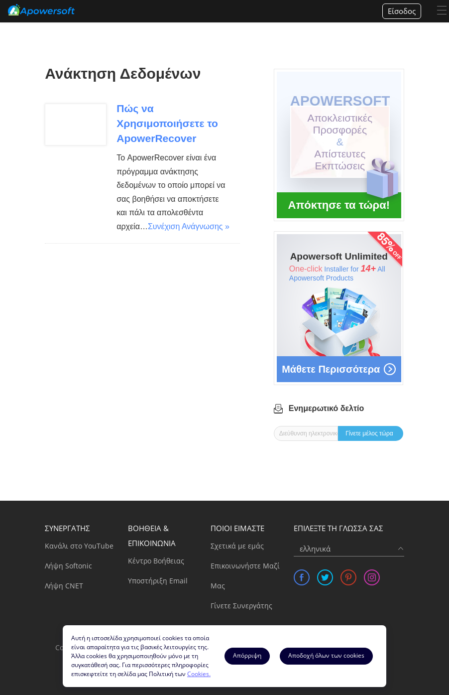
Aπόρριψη (247, 655)
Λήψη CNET (64, 585)
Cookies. (199, 674)
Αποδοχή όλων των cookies (326, 655)
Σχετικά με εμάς (237, 546)
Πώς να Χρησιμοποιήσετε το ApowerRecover (167, 123)
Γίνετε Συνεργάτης (241, 605)
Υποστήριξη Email (158, 580)
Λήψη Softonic (68, 565)
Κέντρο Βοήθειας (156, 560)
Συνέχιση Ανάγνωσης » (188, 226)
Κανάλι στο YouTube (79, 546)
